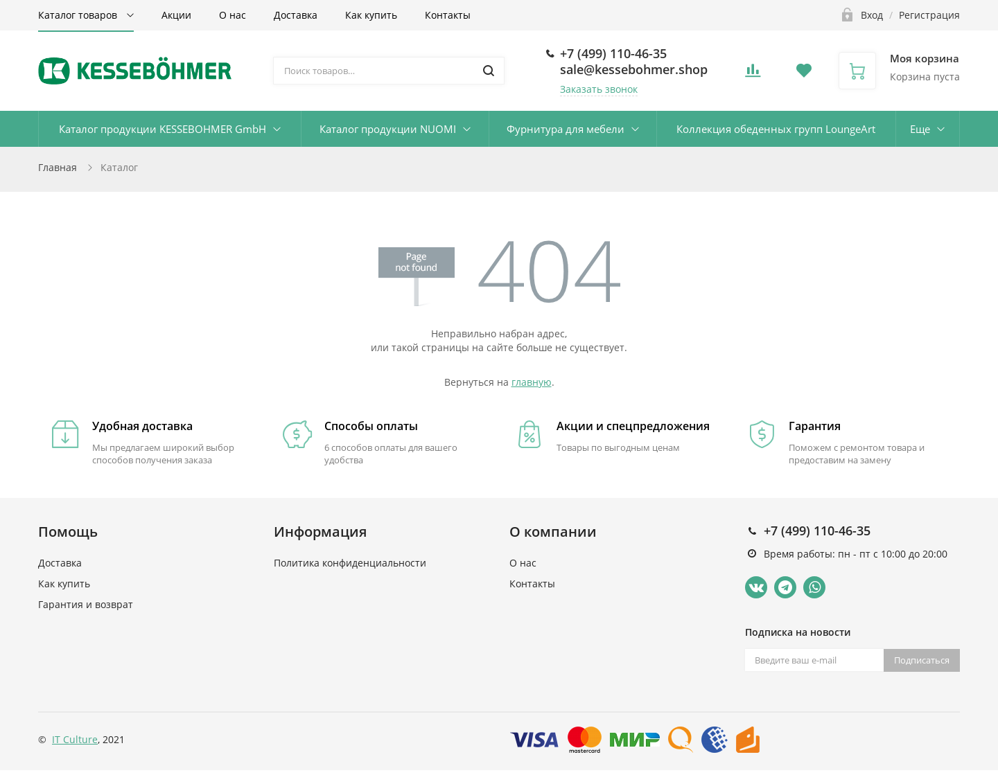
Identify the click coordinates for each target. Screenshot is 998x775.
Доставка (295, 14)
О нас (232, 14)
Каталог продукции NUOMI (387, 129)
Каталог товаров (79, 14)
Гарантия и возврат (85, 604)
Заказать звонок (599, 89)
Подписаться (921, 660)
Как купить (371, 14)
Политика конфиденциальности (350, 562)
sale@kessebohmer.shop (634, 69)
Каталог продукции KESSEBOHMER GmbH (162, 129)
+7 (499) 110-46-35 (613, 53)
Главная (57, 167)
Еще (920, 129)
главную (531, 382)
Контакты (448, 14)
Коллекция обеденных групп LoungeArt (775, 129)
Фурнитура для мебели (565, 129)
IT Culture (75, 739)
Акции (176, 14)
